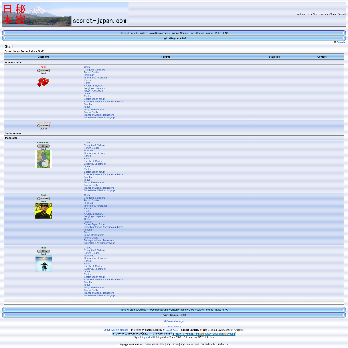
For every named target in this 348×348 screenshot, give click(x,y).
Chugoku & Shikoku (94, 69)
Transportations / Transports (99, 114)
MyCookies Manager (174, 321)
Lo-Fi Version (174, 326)
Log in (165, 38)
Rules (218, 33)
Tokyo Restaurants (158, 33)
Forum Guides (91, 72)
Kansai (87, 80)
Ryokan (88, 96)
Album (183, 33)
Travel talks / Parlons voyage (99, 117)
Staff (183, 38)
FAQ (225, 33)
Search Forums (204, 33)
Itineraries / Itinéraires (95, 77)
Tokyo (87, 107)
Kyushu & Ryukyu (93, 85)
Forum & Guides (137, 33)
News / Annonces (93, 91)
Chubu (87, 67)
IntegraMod (146, 337)
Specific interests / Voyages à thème (103, 101)
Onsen (174, 33)
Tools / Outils (91, 112)
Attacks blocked (116, 329)
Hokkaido (89, 75)
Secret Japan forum (94, 99)
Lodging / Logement (94, 88)
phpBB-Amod (172, 330)
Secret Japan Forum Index (20, 51)
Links (191, 33)
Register (174, 38)
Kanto (87, 83)
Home (123, 33)
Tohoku (88, 104)
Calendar (340, 42)
